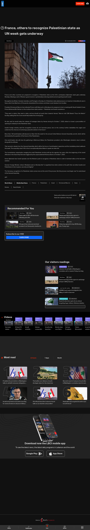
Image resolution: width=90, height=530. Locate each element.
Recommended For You (20, 208)
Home (9, 527)
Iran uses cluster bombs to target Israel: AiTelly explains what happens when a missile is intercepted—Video (9, 328)
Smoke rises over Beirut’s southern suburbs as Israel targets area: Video (59, 328)
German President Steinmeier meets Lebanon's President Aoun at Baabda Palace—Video (68, 328)
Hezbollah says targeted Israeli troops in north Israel (74, 402)
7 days (46, 357)
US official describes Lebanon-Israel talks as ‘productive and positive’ (44, 402)
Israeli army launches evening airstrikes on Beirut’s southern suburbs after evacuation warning (49, 328)
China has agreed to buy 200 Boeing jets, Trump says (70, 225)
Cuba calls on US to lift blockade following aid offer (29, 216)
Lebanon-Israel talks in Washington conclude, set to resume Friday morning (71, 270)
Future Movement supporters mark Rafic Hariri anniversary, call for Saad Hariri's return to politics (79, 328)
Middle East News (63, 298)
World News (22, 213)
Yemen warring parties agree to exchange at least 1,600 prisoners (69, 216)
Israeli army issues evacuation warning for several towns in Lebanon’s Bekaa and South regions (14, 402)
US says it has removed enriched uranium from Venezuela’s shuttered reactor (30, 225)
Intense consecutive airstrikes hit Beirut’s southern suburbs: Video (39, 328)
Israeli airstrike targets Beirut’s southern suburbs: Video (28, 328)
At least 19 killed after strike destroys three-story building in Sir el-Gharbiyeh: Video (18, 328)
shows (64, 527)
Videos (8, 317)
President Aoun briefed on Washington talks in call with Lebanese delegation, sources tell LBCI (14, 382)
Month (59, 357)
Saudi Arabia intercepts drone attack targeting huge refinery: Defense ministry (71, 302)
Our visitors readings (57, 262)
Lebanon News (63, 266)
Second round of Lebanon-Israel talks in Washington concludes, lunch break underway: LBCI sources (74, 382)
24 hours (33, 357)
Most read (10, 357)
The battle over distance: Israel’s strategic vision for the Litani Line (43, 381)
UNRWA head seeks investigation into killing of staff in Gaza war (70, 291)
